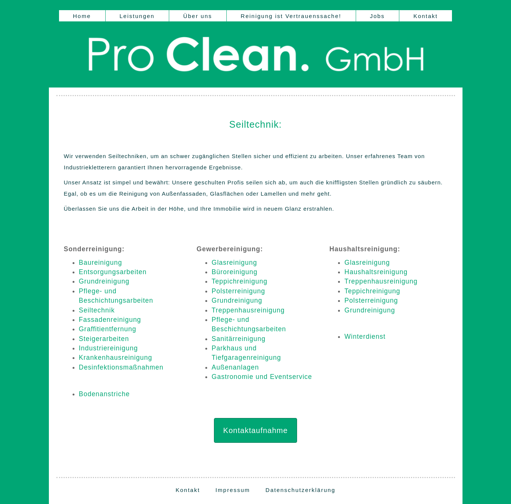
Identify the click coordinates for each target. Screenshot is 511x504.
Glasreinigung (234, 262)
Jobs (377, 16)
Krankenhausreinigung (115, 357)
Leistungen (137, 16)
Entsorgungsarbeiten (113, 272)
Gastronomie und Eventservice (262, 376)
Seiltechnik (97, 310)
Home (82, 16)
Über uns (197, 16)
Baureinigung (100, 262)
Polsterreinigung (238, 291)
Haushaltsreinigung (376, 272)
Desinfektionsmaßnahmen (121, 367)
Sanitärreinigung (238, 339)
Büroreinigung (235, 272)
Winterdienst (364, 336)
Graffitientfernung (107, 329)
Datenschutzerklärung (300, 490)
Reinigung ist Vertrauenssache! (291, 16)
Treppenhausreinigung (248, 310)
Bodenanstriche (104, 394)
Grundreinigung (104, 281)
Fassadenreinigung (110, 319)
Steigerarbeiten (104, 339)
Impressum (232, 490)
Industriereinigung (108, 348)
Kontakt (425, 16)
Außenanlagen (235, 367)
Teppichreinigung (239, 281)
